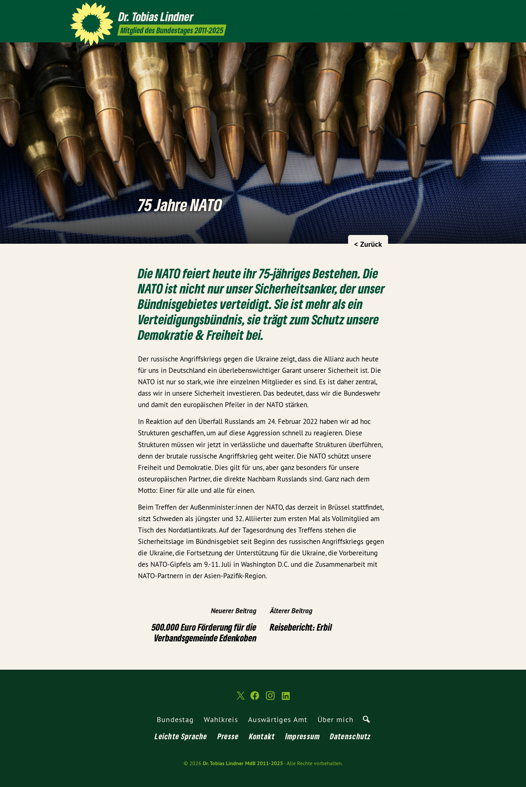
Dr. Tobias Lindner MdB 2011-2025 (243, 763)
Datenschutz (350, 736)
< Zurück (368, 244)
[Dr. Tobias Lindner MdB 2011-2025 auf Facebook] (433, 9)
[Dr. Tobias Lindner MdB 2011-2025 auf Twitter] (423, 9)
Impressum (302, 736)
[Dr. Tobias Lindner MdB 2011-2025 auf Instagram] (443, 9)
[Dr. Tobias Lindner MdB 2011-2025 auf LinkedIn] (453, 9)
